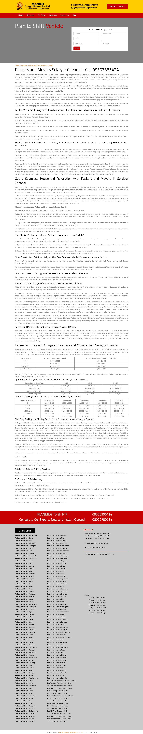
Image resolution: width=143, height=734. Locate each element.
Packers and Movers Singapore (57, 647)
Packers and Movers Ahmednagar (26, 657)
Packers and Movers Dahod (24, 642)
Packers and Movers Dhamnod (25, 629)
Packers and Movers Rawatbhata (58, 612)
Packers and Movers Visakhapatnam (27, 678)
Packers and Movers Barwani (24, 718)
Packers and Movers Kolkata (24, 568)
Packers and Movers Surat (23, 589)
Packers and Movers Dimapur (24, 673)
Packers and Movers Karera (56, 668)
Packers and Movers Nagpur (24, 579)
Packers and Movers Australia (57, 642)
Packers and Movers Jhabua (24, 693)
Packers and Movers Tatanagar (25, 609)
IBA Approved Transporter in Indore (59, 683)
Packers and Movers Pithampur (25, 685)
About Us (30, 15)
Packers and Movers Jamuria (56, 604)
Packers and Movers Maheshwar (58, 551)
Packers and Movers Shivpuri (24, 660)
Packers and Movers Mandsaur (25, 696)
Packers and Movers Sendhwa (25, 713)
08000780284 (102, 519)
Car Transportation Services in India (59, 713)
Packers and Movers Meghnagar (58, 561)
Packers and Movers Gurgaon (24, 553)
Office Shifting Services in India (57, 708)
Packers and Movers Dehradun (57, 622)
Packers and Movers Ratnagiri (25, 650)
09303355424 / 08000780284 (98, 543)
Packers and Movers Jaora (56, 566)
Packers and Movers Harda (24, 635)
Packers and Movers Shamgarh (57, 594)
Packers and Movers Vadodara (25, 594)
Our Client (41, 15)
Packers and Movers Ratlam (24, 624)
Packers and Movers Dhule (24, 680)
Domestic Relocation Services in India (59, 718)
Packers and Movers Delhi (23, 551)
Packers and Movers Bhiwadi (24, 596)
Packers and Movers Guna (23, 665)
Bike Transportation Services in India (59, 716)
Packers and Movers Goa (55, 675)
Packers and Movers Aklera (56, 614)
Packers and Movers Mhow (24, 698)
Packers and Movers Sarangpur (57, 589)
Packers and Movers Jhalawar (24, 645)
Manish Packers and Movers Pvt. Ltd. (70, 732)
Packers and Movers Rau (23, 701)
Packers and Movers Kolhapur (57, 581)
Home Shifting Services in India (57, 706)
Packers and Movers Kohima (56, 543)
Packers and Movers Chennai (24, 548)
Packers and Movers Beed (56, 571)
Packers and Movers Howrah (56, 635)
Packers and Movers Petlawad (57, 558)
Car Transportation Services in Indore (59, 685)
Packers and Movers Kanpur (24, 571)
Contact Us (64, 15)
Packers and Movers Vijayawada (58, 579)
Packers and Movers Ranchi (24, 637)
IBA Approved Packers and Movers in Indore (61, 680)
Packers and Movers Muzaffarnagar (59, 637)
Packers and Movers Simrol (24, 675)
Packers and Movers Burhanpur (25, 606)
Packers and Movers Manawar (25, 716)
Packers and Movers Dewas (24, 619)
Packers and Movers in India (24, 617)
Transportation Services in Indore (58, 701)
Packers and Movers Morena (56, 540)
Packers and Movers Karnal (56, 624)
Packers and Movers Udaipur (24, 591)
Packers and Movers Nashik (24, 581)
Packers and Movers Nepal (56, 650)
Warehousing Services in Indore (57, 703)
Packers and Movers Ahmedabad (26, 535)
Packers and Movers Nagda (24, 690)
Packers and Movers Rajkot (56, 662)
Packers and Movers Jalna (55, 599)
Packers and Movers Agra (23, 612)
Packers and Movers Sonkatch (57, 678)
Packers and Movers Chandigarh (25, 545)
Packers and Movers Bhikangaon (58, 553)
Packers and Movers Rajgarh (56, 535)
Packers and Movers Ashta (24, 683)
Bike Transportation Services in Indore (60, 688)
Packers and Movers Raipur (24, 586)
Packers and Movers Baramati (25, 721)
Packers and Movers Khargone (25, 706)
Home (20, 15)
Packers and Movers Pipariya (56, 538)
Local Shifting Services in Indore (58, 698)
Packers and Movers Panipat (56, 657)
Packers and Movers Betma (56, 596)
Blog (74, 15)
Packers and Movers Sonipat (56, 660)
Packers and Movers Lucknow (57, 584)
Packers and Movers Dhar (23, 688)
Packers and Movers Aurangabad (26, 604)
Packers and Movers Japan (56, 652)
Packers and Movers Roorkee (24, 601)
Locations (53, 15)
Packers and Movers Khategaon (58, 606)
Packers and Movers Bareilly (56, 670)
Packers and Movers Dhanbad (25, 632)
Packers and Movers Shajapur (57, 548)
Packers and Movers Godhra (56, 665)
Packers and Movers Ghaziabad (25, 556)
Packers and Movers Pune (23, 584)
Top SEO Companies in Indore (57, 721)
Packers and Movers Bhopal (24, 538)
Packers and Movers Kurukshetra (26, 647)
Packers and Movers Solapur (56, 617)
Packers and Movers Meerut (24, 640)
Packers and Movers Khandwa (25, 573)
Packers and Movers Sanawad (25, 708)
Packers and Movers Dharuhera (57, 627)
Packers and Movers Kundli (56, 586)
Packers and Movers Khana (56, 601)
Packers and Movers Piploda (56, 609)
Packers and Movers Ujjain (23, 622)
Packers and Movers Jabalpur (24, 561)
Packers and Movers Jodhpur (24, 566)
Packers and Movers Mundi (24, 703)
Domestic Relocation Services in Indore (60, 696)
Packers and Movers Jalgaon (56, 655)
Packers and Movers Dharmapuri (58, 556)
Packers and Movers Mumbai (24, 576)
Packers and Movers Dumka (56, 576)
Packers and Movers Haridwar (57, 629)
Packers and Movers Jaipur (23, 563)
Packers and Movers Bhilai (23, 540)
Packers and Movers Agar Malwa (58, 591)
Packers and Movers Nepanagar (25, 662)
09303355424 (102, 514)
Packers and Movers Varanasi (24, 655)
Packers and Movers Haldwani (25, 614)
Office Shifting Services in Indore (58, 693)
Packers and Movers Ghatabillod (58, 545)
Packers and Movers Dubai (56, 645)
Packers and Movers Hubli (55, 573)
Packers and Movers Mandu (56, 563)
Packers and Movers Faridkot (57, 568)
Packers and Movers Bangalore (25, 543)
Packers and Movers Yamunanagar (58, 632)
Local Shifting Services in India (57, 711)
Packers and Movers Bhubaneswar (26, 711)
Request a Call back (117, 6)
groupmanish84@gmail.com (97, 547)
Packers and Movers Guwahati (57, 619)
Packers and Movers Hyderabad (25, 558)
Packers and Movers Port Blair (57, 673)
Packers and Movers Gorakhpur (25, 652)
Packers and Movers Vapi (55, 640)
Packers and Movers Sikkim (24, 670)
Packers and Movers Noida (24, 599)
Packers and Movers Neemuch (25, 627)
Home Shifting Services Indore (57, 690)
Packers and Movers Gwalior (24, 668)
